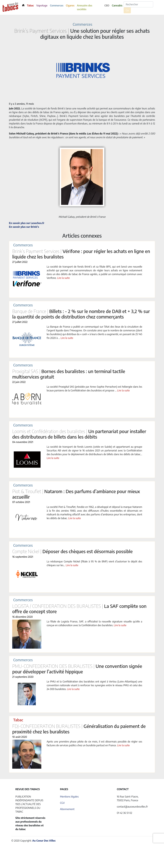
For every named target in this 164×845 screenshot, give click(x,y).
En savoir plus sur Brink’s (24, 226)
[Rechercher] (138, 4)
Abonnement (67, 809)
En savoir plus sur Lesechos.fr (26, 223)
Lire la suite (63, 277)
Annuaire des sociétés (84, 7)
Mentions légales (69, 796)
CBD (106, 5)
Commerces (56, 5)
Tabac (30, 5)
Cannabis (117, 5)
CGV (62, 802)
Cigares (70, 5)
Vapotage (41, 5)
